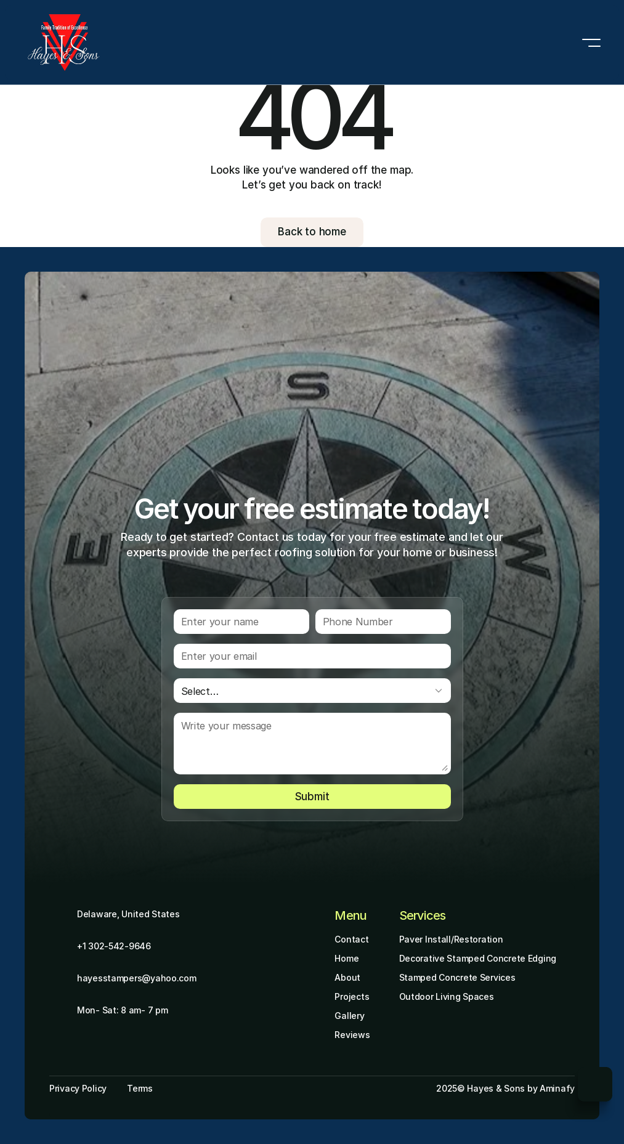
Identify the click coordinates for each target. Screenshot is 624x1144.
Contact (351, 939)
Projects (351, 996)
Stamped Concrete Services (457, 977)
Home (346, 958)
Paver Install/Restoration (451, 939)
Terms (140, 1088)
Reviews (352, 1034)
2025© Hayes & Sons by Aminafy (505, 1088)
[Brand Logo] (63, 42)
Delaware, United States (128, 914)
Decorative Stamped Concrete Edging (477, 958)
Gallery (349, 1015)
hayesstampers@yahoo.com (137, 978)
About (347, 977)
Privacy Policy (78, 1088)
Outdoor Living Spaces (446, 996)
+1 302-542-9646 (114, 946)
